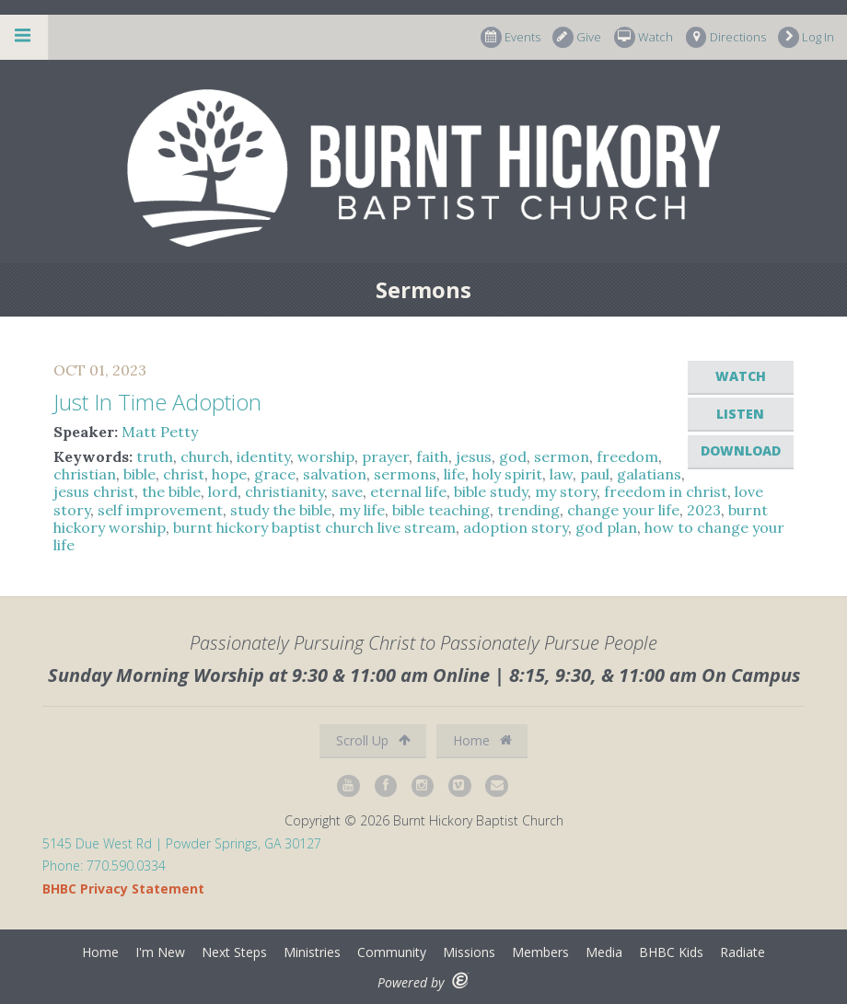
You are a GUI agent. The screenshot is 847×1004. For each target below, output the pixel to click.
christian (84, 474)
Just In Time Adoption (157, 402)
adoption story (515, 527)
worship (325, 456)
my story (566, 491)
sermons (405, 474)
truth (154, 456)
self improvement (160, 510)
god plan (606, 527)
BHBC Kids (671, 952)
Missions (469, 952)
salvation (334, 474)
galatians (649, 474)
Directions (726, 37)
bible (139, 474)
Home (482, 740)
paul (594, 474)
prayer (385, 456)
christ (183, 474)
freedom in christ (665, 491)
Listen (740, 413)
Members (540, 952)
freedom (627, 456)
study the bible (280, 510)
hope (229, 474)
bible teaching (441, 510)
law (561, 474)
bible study (491, 491)
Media (604, 952)
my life (362, 510)
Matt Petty (160, 431)
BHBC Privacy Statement (123, 888)
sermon (561, 456)
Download (741, 450)
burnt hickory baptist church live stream (314, 527)
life (454, 474)
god (513, 456)
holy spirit (507, 474)
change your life (623, 510)
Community (391, 952)
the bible (171, 491)
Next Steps (234, 952)
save (347, 491)
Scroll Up (373, 740)
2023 (704, 510)
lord (223, 491)
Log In (806, 37)
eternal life (408, 491)
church (204, 456)
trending (528, 510)
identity (263, 456)
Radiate (742, 952)
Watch (643, 37)
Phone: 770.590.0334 (104, 865)
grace (275, 474)
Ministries (312, 952)
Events (510, 37)
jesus (474, 456)
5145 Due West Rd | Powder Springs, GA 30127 (181, 843)
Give (576, 37)
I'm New (160, 952)
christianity (284, 491)
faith (432, 456)
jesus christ (93, 491)
